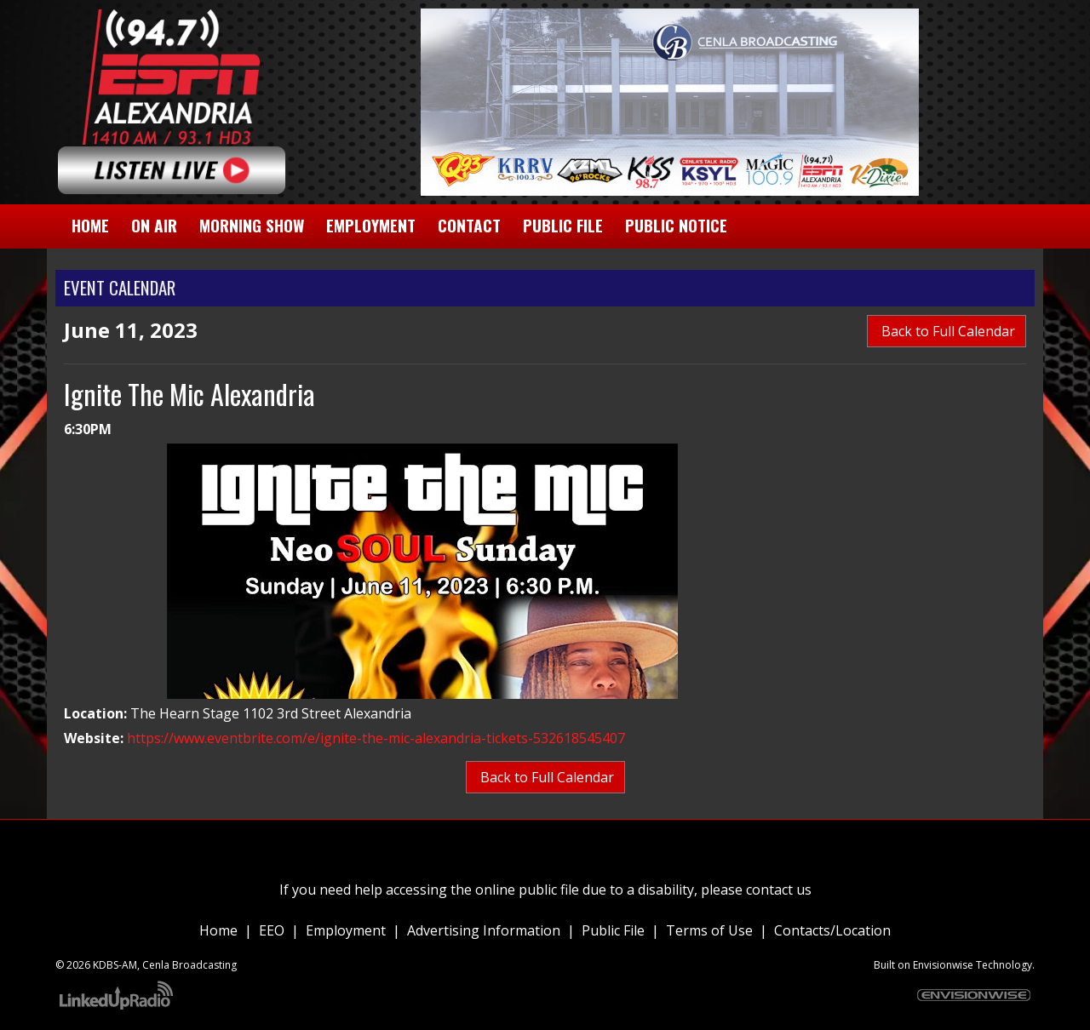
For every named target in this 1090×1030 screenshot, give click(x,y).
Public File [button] (563, 225)
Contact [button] (469, 225)
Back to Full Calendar (946, 331)
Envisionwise (943, 965)
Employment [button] (371, 225)
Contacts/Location (832, 930)
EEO (271, 930)
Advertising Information (483, 930)
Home (218, 930)
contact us (779, 889)
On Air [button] (154, 225)
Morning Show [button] (251, 225)
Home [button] (90, 225)
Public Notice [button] (676, 225)
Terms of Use (709, 930)
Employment (346, 930)
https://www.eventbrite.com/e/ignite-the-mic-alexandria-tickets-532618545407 (376, 738)
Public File (613, 930)
